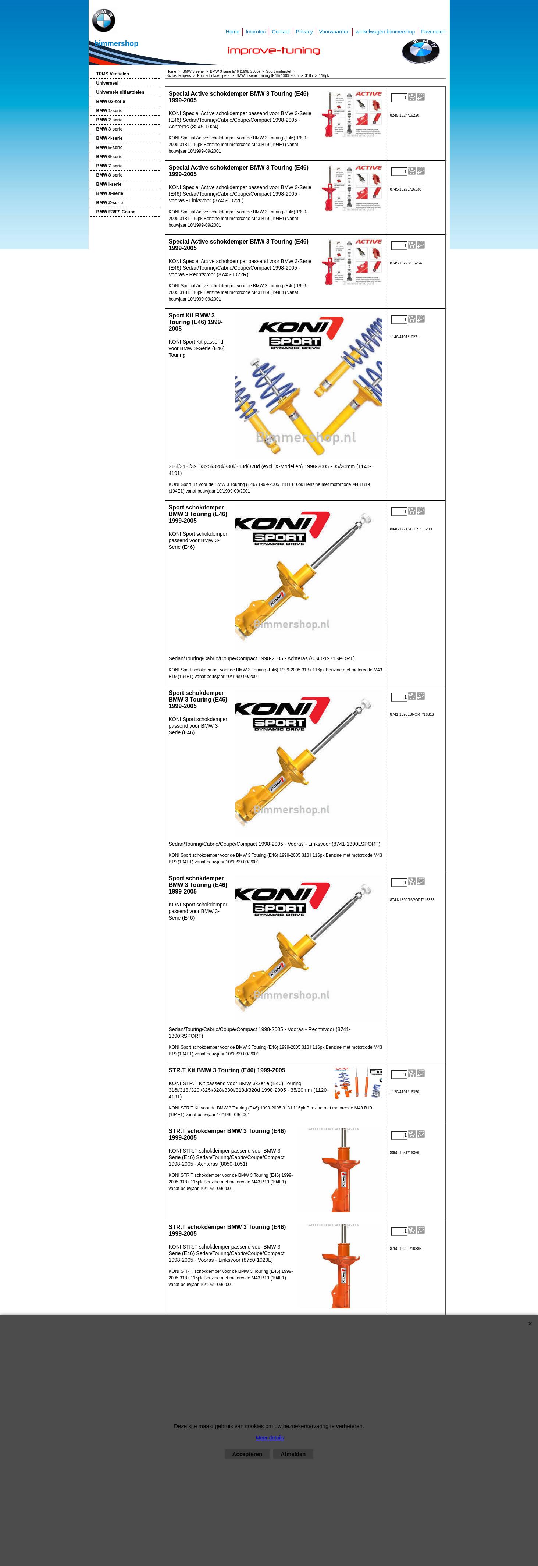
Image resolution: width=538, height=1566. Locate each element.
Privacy (304, 32)
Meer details (270, 1438)
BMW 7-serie (109, 165)
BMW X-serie (109, 193)
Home (232, 32)
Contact (281, 32)
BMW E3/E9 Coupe (116, 211)
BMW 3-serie (109, 129)
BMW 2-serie (109, 119)
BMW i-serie (109, 184)
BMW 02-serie (110, 101)
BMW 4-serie (109, 138)
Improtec (256, 32)
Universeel (107, 83)
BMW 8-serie (109, 175)
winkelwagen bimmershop (385, 32)
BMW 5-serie (109, 147)
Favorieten (433, 32)
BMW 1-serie (109, 110)
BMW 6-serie (109, 156)
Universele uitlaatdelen (120, 92)
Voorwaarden (334, 32)
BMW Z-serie (109, 202)
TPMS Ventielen (112, 74)
